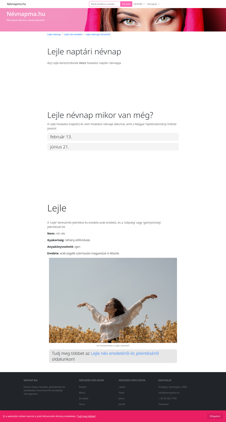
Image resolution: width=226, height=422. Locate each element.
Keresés (126, 4)
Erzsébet (83, 398)
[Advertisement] (113, 90)
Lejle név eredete (73, 34)
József (122, 404)
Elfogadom (215, 416)
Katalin (83, 386)
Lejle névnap (54, 34)
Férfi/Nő (138, 4)
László (122, 386)
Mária (82, 392)
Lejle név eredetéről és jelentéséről (125, 353)
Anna (82, 404)
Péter (122, 392)
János (122, 398)
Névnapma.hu (16, 4)
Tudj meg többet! (86, 416)
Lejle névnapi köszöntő (98, 34)
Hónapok (152, 4)
